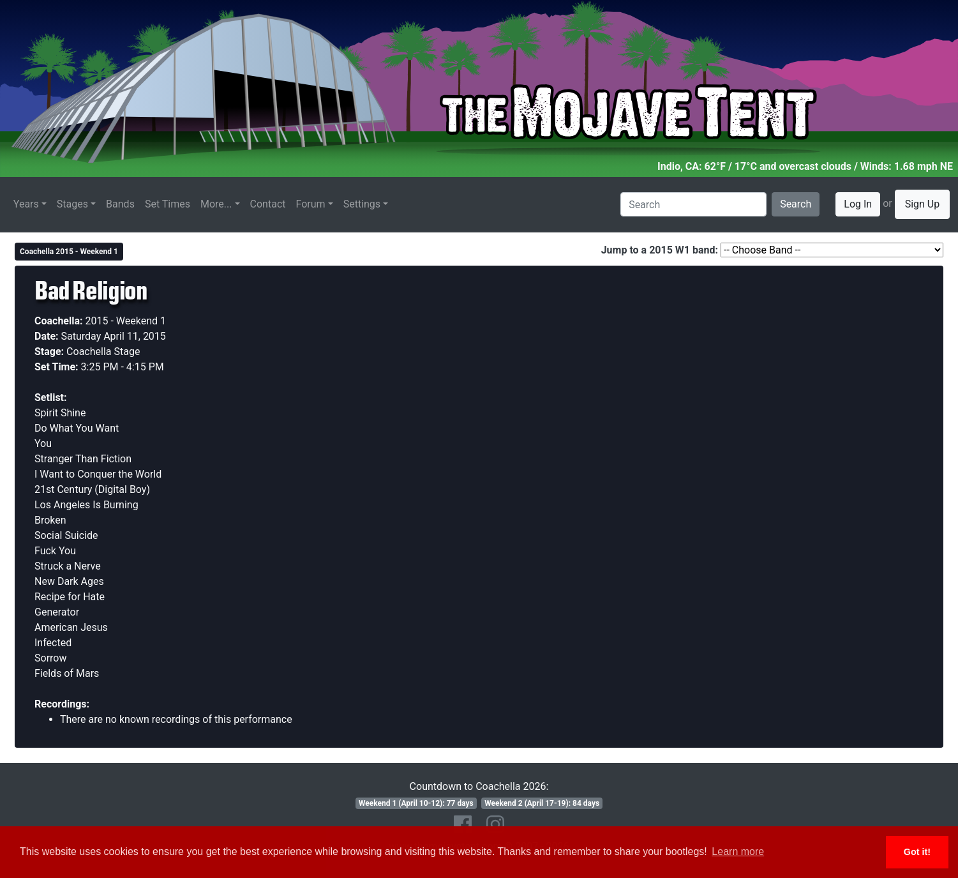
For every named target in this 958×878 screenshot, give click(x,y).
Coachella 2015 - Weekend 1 (69, 251)
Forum (311, 204)
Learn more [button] (738, 851)
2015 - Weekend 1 (126, 321)
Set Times (167, 204)
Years (26, 204)
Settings (361, 204)
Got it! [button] (917, 852)
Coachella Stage (103, 351)
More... (216, 204)
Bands (120, 204)
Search (795, 204)
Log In (858, 204)
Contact (268, 204)
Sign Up (922, 204)
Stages (72, 204)
